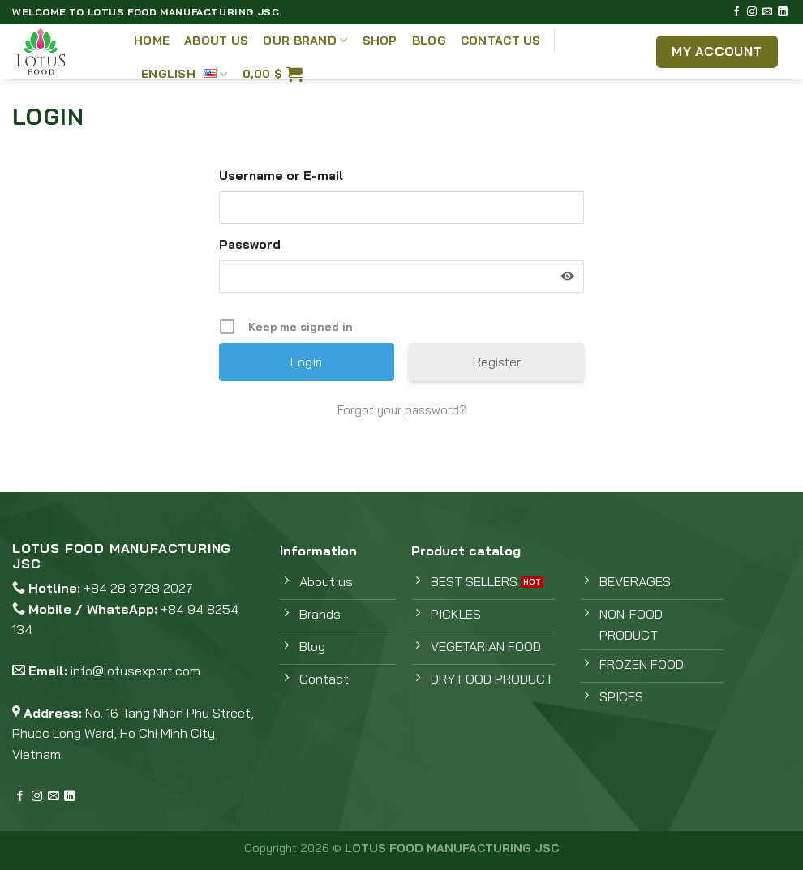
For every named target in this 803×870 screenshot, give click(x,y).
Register (497, 362)
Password (250, 244)
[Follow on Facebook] (736, 12)
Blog (429, 40)
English (184, 73)
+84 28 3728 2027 (138, 588)
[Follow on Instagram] (752, 12)
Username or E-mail (281, 175)
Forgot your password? (401, 410)
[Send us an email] (767, 12)
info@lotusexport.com (135, 670)
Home (152, 40)
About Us (216, 40)
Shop (380, 40)
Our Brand (305, 40)
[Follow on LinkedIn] (783, 12)
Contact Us (501, 40)
